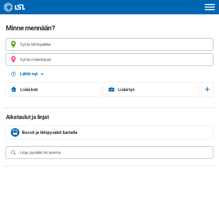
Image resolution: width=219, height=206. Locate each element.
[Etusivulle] (41, 7)
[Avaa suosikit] (207, 89)
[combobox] (109, 44)
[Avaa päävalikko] (210, 7)
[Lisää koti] (53, 89)
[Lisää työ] (151, 89)
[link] (109, 132)
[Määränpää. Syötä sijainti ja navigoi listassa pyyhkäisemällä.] (109, 59)
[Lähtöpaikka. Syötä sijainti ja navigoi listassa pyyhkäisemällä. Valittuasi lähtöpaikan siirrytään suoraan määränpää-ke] (109, 44)
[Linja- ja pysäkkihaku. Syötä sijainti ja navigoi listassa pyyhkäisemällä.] (109, 152)
